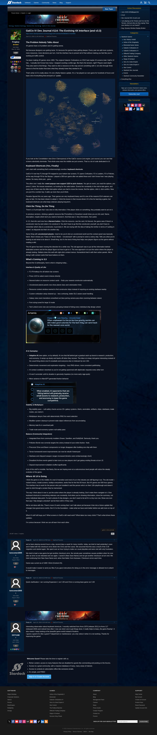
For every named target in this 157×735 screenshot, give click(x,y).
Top (114, 540)
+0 (15, 563)
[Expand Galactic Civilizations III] (122, 48)
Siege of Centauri (55, 713)
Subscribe (144, 721)
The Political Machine (56, 708)
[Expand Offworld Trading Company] (122, 53)
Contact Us (96, 713)
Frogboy (15, 42)
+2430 (16, 52)
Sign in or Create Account (39, 677)
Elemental (53, 697)
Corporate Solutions (13, 697)
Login (29, 13)
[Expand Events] (122, 73)
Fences (9, 702)
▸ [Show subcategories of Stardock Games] (25, 26)
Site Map (91, 731)
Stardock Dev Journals (33, 26)
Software (28, 2)
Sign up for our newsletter (104, 721)
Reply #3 (29, 622)
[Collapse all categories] (148, 36)
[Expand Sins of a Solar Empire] (122, 62)
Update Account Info (141, 708)
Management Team (98, 699)
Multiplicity (10, 708)
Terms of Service (77, 731)
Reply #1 (29, 540)
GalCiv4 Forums (50, 36)
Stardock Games (19, 26)
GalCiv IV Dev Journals (49, 26)
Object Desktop (11, 694)
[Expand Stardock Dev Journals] (122, 70)
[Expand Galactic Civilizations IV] (122, 50)
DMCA (85, 731)
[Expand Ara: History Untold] (122, 39)
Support (68, 2)
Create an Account (140, 699)
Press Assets (97, 708)
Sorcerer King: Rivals (56, 716)
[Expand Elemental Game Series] (122, 45)
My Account (138, 697)
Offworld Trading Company (57, 710)
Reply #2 (29, 578)
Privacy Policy (67, 731)
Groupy (9, 710)
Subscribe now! (134, 94)
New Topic (109, 9)
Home (10, 26)
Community (45, 2)
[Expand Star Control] (122, 67)
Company (96, 690)
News (54, 2)
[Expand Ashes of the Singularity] (122, 42)
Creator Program (98, 710)
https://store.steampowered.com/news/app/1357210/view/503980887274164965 (50, 33)
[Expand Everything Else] (120, 79)
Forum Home (15, 13)
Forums (95, 716)
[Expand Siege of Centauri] (122, 59)
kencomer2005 (15, 553)
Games (36, 2)
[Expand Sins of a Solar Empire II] (122, 64)
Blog (61, 2)
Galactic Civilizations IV (56, 699)
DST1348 (15, 635)
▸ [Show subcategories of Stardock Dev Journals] (40, 26)
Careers (95, 702)
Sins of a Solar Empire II (57, 702)
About (94, 694)
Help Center (138, 694)
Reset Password (140, 705)
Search (23, 13)
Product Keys (139, 702)
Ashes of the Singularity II (57, 694)
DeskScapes (11, 705)
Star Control (53, 705)
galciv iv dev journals (108, 530)
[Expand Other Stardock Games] (122, 56)
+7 (15, 645)
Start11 (9, 699)
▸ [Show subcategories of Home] (13, 26)
